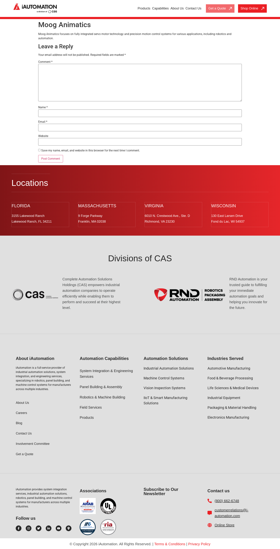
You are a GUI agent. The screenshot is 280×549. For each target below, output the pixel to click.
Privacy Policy (199, 544)
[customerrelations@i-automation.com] (210, 512)
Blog (19, 423)
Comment (45, 61)
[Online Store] (210, 525)
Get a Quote (24, 454)
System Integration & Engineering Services (106, 373)
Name (43, 107)
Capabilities (160, 8)
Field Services (91, 407)
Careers (21, 412)
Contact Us (193, 8)
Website (43, 136)
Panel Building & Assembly (101, 386)
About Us (177, 8)
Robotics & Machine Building (102, 397)
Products (144, 8)
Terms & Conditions (169, 544)
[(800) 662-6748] (210, 500)
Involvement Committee (32, 443)
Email (42, 121)
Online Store (224, 525)
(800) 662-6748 (227, 500)
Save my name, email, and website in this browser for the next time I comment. (90, 150)
